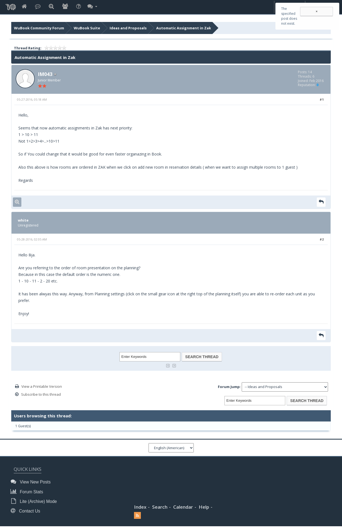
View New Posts (32, 481)
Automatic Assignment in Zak (183, 28)
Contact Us (27, 510)
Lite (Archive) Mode (35, 501)
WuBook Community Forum (39, 28)
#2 (322, 239)
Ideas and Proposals (128, 28)
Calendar (183, 507)
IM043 (45, 74)
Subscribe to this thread (41, 394)
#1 (322, 99)
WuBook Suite (87, 28)
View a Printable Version (41, 386)
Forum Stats (28, 491)
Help (204, 507)
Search (159, 507)
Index (140, 507)
